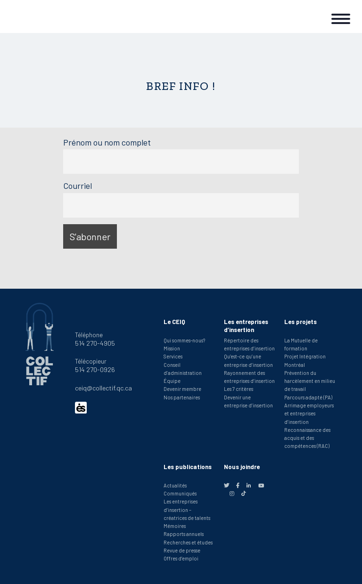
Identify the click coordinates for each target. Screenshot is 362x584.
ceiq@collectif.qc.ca (103, 388)
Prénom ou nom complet (107, 142)
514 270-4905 (95, 343)
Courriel (77, 185)
